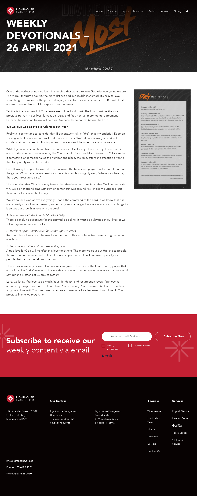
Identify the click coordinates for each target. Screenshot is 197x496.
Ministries (152, 436)
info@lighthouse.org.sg (19, 461)
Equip (125, 11)
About (99, 11)
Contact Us (153, 451)
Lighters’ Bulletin (142, 345)
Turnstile (107, 356)
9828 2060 (26, 474)
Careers (151, 444)
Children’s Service (177, 442)
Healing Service (181, 418)
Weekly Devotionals (112, 347)
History (151, 429)
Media (151, 11)
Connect (164, 11)
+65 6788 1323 (23, 467)
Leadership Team (153, 420)
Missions (138, 11)
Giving (177, 11)
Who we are (154, 411)
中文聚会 (177, 425)
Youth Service (180, 433)
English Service (180, 411)
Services (112, 11)
